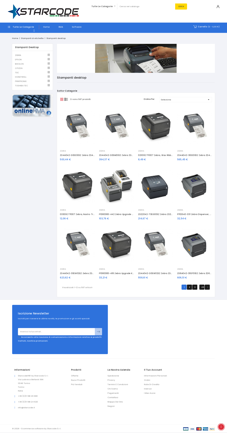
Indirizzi (148, 388)
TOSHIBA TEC (21, 85)
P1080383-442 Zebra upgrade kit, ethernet (122, 214)
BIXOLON (19, 64)
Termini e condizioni (118, 384)
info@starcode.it (26, 407)
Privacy (111, 380)
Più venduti (77, 384)
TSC (17, 72)
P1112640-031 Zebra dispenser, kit (195, 214)
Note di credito (152, 384)
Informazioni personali (155, 375)
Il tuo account (153, 369)
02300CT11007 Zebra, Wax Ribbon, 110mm (160, 155)
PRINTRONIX (21, 81)
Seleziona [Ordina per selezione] (185, 99)
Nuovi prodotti (78, 380)
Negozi (111, 406)
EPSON (18, 59)
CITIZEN (18, 68)
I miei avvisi (149, 393)
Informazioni (22, 369)
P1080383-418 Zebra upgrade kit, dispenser (122, 273)
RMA (61, 26)
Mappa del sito (115, 401)
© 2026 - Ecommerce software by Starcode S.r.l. (36, 428)
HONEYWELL (20, 77)
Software (77, 26)
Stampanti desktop (27, 47)
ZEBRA (18, 55)
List (66, 99)
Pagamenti (113, 393)
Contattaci (113, 397)
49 (202, 287)
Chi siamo (113, 388)
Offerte (74, 375)
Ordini (147, 380)
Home (46, 26)
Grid (62, 99)
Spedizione (113, 375)
